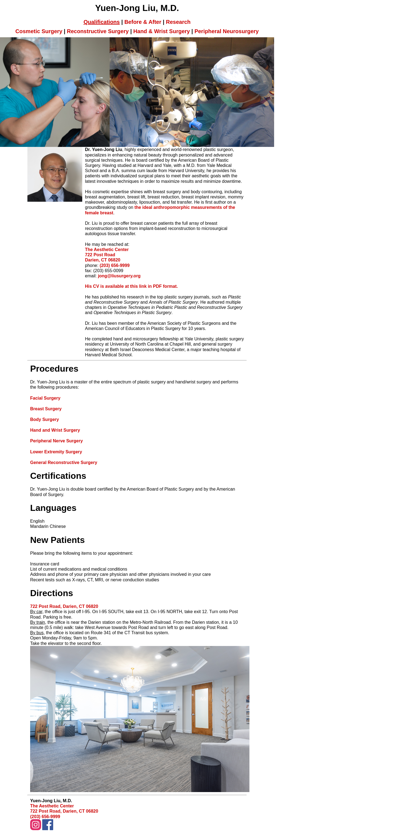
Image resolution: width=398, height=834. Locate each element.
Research (178, 22)
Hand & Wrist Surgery (161, 31)
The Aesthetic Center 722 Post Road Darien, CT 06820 (107, 254)
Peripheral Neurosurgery (226, 31)
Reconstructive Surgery (98, 31)
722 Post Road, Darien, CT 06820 (64, 606)
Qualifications (102, 22)
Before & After (142, 22)
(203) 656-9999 (114, 265)
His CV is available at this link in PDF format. (131, 286)
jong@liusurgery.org (119, 276)
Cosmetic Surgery (38, 31)
